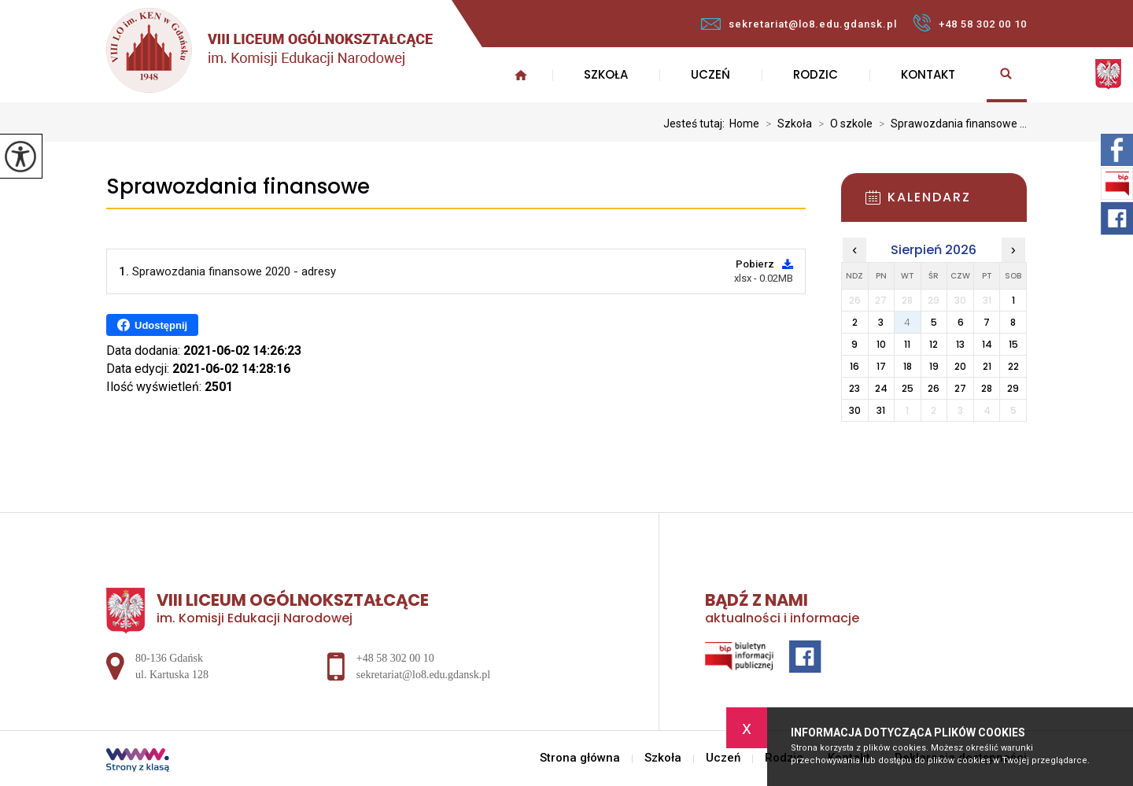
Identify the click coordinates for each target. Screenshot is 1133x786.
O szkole (842, 123)
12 (933, 344)
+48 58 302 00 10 (970, 22)
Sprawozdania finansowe (238, 187)
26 (933, 388)
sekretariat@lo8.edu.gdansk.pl (799, 24)
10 (881, 344)
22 (1013, 366)
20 (960, 366)
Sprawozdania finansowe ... (950, 123)
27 (960, 388)
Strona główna (520, 74)
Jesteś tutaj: (696, 123)
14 (987, 344)
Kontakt (928, 74)
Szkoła (606, 74)
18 (907, 366)
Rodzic (815, 74)
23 (854, 388)
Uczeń (710, 74)
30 (855, 410)
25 (907, 388)
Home (744, 123)
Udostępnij (152, 325)
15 (1013, 344)
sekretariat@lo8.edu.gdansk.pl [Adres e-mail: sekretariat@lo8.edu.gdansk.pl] (423, 675)
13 (960, 344)
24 (881, 388)
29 (1013, 388)
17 (881, 366)
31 (881, 410)
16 (854, 366)
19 (934, 366)
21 (987, 366)
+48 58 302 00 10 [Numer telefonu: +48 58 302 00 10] (395, 658)
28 (986, 388)
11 (907, 344)
